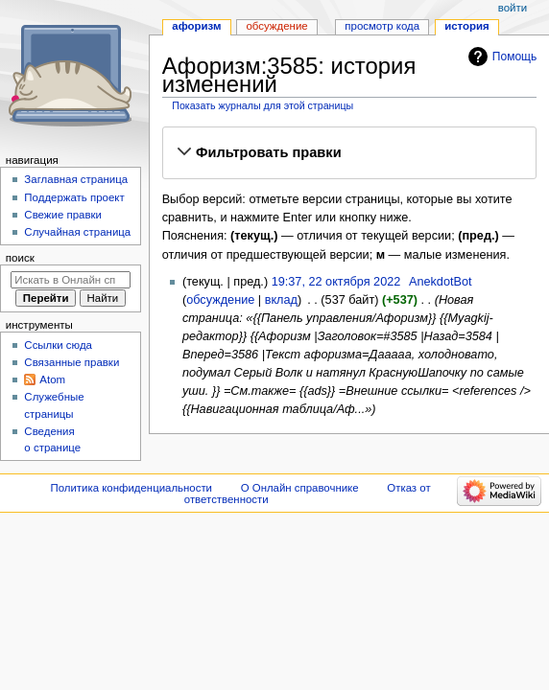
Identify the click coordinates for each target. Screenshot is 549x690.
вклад (281, 300)
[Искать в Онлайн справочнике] (71, 279)
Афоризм (196, 26)
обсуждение (220, 300)
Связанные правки (71, 362)
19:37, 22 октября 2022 (336, 281)
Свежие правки (63, 214)
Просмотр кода (382, 26)
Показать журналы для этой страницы (262, 105)
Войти (512, 7)
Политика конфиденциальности (132, 488)
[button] (349, 152)
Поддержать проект (74, 197)
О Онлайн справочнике (300, 488)
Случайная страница (77, 232)
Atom (52, 379)
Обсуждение (276, 26)
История (466, 26)
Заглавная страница (76, 179)
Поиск (20, 258)
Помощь (514, 56)
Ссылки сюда (58, 345)
